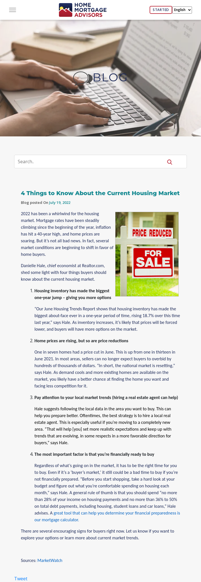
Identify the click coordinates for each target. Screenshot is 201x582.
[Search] (92, 161)
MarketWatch (49, 560)
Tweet (20, 579)
